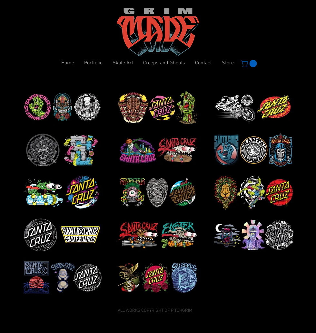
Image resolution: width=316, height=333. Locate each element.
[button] (250, 63)
